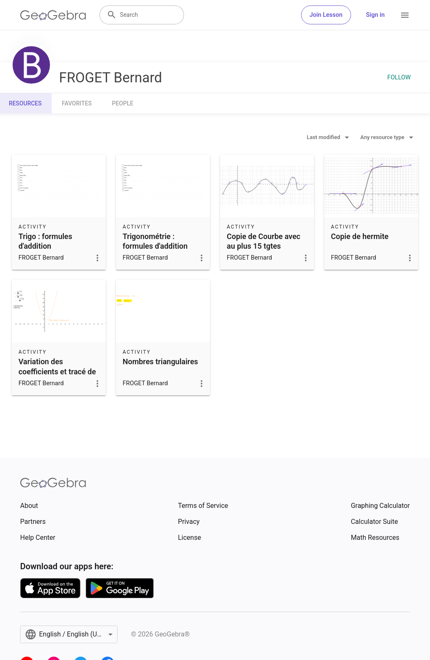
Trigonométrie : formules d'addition (155, 241)
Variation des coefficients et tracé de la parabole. (57, 371)
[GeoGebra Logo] (53, 15)
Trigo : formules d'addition (45, 241)
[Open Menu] (405, 15)
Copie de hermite (359, 236)
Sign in (375, 14)
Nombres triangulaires (160, 361)
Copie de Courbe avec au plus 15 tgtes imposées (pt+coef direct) (263, 251)
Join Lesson (326, 14)
